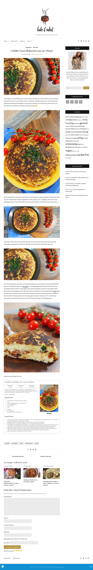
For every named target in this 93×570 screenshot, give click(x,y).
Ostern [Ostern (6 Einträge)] (81, 135)
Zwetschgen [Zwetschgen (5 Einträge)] (68, 158)
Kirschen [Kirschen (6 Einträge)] (77, 129)
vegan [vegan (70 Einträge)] (68, 150)
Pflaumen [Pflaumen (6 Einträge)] (85, 135)
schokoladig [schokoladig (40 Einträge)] (71, 144)
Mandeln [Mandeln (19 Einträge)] (78, 132)
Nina (66, 195)
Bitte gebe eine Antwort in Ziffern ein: (15, 536)
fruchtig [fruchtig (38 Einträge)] (69, 123)
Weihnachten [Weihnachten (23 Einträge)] (71, 155)
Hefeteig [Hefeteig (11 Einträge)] (82, 126)
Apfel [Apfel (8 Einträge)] (67, 117)
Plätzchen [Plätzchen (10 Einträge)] (68, 138)
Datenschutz (16, 555)
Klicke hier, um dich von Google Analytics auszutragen (46, 567)
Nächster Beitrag (46, 456)
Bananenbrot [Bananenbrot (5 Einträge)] (85, 117)
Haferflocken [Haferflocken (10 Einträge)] (74, 126)
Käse (21, 443)
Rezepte (22, 41)
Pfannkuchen (29, 443)
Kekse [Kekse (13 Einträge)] (73, 129)
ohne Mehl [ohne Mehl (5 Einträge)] (68, 135)
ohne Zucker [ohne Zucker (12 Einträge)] (75, 135)
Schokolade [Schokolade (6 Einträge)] (76, 141)
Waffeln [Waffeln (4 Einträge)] (74, 151)
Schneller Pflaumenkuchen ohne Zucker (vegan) (11, 483)
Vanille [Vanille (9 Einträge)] (85, 147)
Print (50, 413)
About (5, 41)
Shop (28, 41)
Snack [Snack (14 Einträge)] (79, 144)
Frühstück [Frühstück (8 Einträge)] (77, 123)
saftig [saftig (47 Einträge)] (80, 137)
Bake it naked (46, 561)
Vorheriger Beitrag (18, 456)
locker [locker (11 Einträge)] (73, 132)
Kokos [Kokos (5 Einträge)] (87, 129)
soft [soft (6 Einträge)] (83, 144)
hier (55, 291)
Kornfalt (25, 286)
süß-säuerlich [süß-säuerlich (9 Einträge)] (76, 147)
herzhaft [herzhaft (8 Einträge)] (67, 129)
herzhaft (7, 443)
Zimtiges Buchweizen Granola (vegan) (30, 481)
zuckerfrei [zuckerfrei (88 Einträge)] (83, 154)
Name (6, 516)
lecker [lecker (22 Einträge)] (67, 132)
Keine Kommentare (36, 54)
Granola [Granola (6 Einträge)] (67, 126)
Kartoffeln (15, 443)
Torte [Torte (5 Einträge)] (81, 147)
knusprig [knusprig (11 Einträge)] (83, 129)
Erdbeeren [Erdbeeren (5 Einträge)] (79, 120)
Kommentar (8, 496)
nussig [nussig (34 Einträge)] (85, 131)
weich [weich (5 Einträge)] (77, 151)
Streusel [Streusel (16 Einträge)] (68, 147)
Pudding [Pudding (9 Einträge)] (74, 138)
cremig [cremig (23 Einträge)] (68, 119)
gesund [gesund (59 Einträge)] (84, 123)
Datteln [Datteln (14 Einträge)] (74, 120)
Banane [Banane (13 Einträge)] (78, 117)
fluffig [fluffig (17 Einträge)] (85, 120)
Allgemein (29, 47)
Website (6, 529)
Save (48, 413)
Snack (36, 443)
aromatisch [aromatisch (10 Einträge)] (72, 117)
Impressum (14, 41)
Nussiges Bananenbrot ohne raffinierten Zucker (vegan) (51, 483)
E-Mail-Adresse (9, 522)
